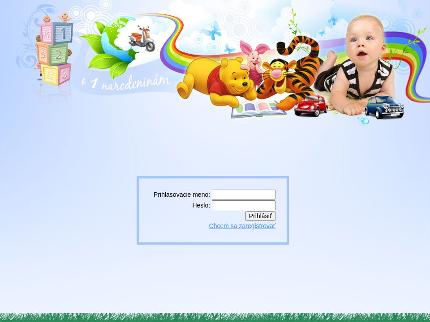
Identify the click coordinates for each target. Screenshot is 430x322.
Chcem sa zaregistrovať (242, 225)
